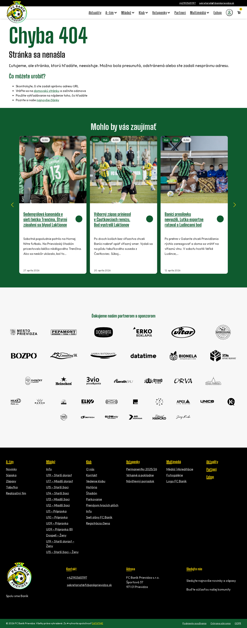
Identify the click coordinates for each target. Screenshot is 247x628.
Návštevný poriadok (140, 481)
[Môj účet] (229, 12)
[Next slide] (235, 205)
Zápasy (11, 481)
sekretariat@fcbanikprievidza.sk (216, 3)
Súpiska (11, 475)
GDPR (238, 623)
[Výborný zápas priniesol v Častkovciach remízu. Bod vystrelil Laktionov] (123, 205)
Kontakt (91, 475)
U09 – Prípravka (57, 523)
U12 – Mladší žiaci (58, 505)
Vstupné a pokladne (140, 475)
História (91, 487)
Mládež (50, 462)
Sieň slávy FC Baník (99, 517)
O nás (90, 469)
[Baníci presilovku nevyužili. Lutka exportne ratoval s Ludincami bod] (194, 205)
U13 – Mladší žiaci (58, 499)
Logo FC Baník (176, 481)
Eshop (210, 477)
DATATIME (97, 623)
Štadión (91, 493)
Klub (25, 139)
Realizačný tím (16, 493)
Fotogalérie (174, 475)
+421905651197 (187, 3)
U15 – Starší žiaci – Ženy (62, 552)
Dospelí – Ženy (56, 535)
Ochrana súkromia (220, 623)
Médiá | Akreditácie (179, 469)
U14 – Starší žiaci (57, 493)
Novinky (11, 469)
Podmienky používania (194, 623)
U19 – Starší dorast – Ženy (60, 543)
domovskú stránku (46, 91)
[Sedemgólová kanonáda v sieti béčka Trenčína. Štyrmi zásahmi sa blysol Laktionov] (52, 205)
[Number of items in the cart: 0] (239, 12)
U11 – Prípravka (56, 511)
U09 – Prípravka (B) (59, 529)
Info (49, 469)
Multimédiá (173, 462)
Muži (34, 139)
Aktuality (212, 462)
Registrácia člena (98, 523)
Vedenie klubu (95, 481)
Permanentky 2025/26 (141, 469)
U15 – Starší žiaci (57, 487)
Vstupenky (133, 462)
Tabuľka (12, 487)
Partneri (211, 469)
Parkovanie (94, 499)
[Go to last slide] (12, 205)
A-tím (45, 139)
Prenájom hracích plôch (102, 505)
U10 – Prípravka (57, 517)
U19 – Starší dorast (59, 475)
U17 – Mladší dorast (59, 481)
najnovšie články (48, 100)
